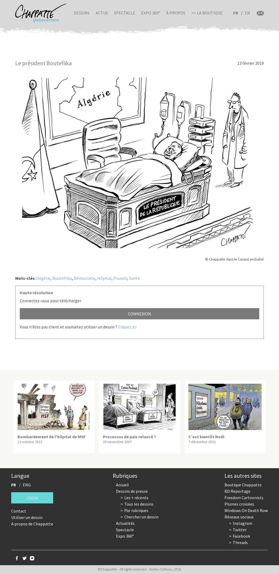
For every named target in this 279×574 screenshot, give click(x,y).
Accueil (122, 484)
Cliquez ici (127, 326)
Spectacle (124, 12)
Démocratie (84, 278)
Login (32, 498)
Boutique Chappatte (243, 484)
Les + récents (136, 497)
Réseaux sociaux (239, 516)
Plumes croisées (239, 504)
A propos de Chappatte (32, 523)
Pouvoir (120, 278)
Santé (134, 278)
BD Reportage (237, 491)
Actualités (125, 523)
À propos (175, 12)
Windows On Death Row (246, 510)
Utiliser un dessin (26, 517)
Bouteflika (62, 278)
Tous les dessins (138, 504)
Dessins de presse (132, 491)
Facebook (241, 536)
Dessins (82, 12)
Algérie (44, 278)
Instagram (242, 523)
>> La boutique (207, 12)
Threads (240, 542)
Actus (102, 12)
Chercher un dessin (141, 516)
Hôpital (104, 278)
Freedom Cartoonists (244, 497)
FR (235, 12)
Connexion (139, 313)
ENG (27, 484)
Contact (18, 511)
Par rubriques (136, 510)
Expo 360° (150, 12)
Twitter (240, 529)
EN (247, 12)
